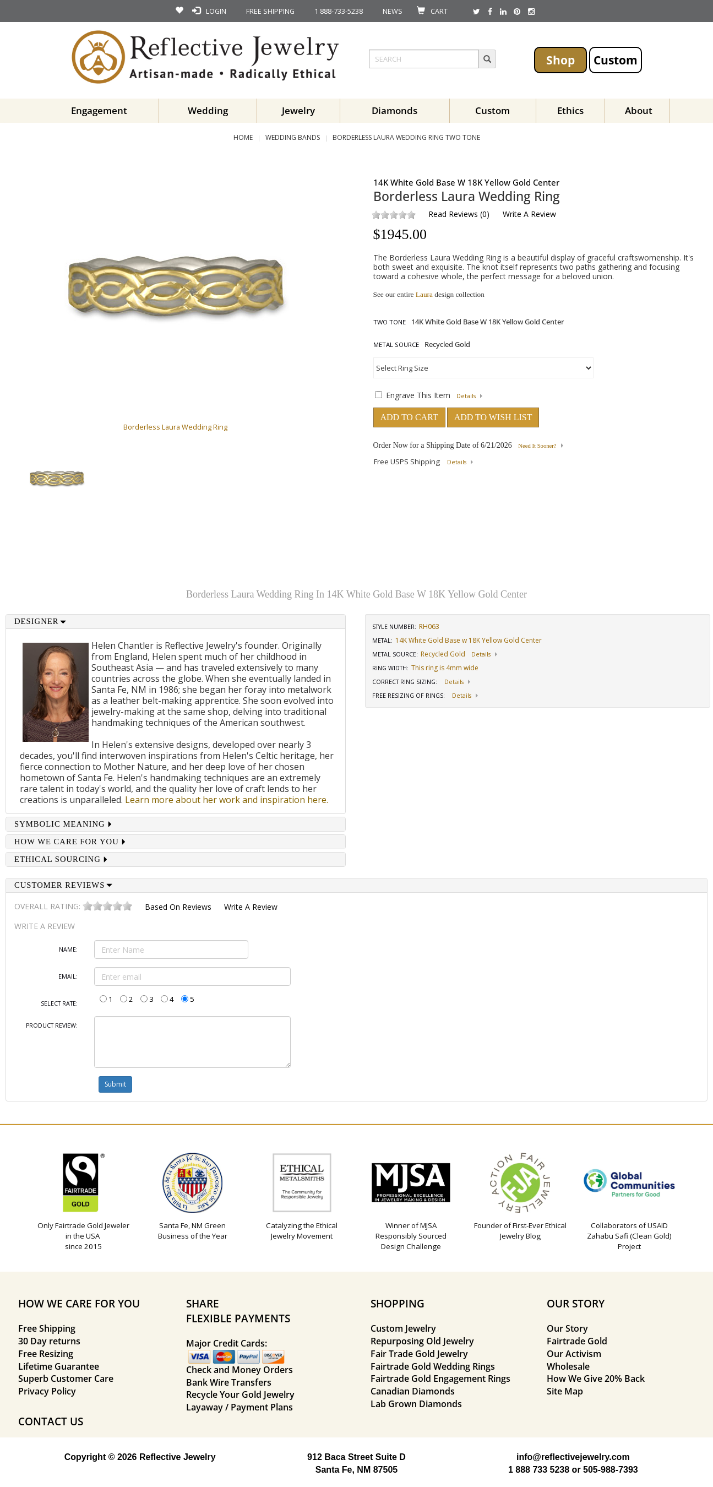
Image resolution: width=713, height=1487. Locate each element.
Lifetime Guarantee (58, 1366)
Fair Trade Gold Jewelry (419, 1354)
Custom (616, 60)
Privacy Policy (47, 1391)
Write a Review (529, 214)
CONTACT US (50, 1421)
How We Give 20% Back (596, 1378)
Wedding (208, 110)
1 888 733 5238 (538, 1469)
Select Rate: (59, 1003)
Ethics (570, 110)
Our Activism (574, 1354)
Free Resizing (45, 1354)
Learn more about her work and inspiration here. (226, 800)
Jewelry (298, 110)
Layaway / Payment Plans (239, 1407)
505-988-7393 (610, 1469)
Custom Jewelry (403, 1328)
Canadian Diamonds (413, 1391)
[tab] (175, 621)
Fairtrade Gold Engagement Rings (440, 1378)
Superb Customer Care (65, 1378)
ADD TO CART (409, 417)
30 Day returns (49, 1341)
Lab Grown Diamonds (416, 1404)
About (638, 110)
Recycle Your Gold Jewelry (240, 1394)
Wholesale (568, 1366)
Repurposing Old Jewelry (422, 1341)
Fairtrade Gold (577, 1341)
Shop (560, 60)
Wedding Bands (292, 137)
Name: (68, 949)
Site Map (565, 1391)
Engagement (99, 110)
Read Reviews (453, 214)
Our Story (567, 1328)
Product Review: (52, 1025)
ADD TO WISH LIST (493, 417)
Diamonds (394, 110)
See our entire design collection (429, 294)
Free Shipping (46, 1328)
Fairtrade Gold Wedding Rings (433, 1366)
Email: (68, 976)
